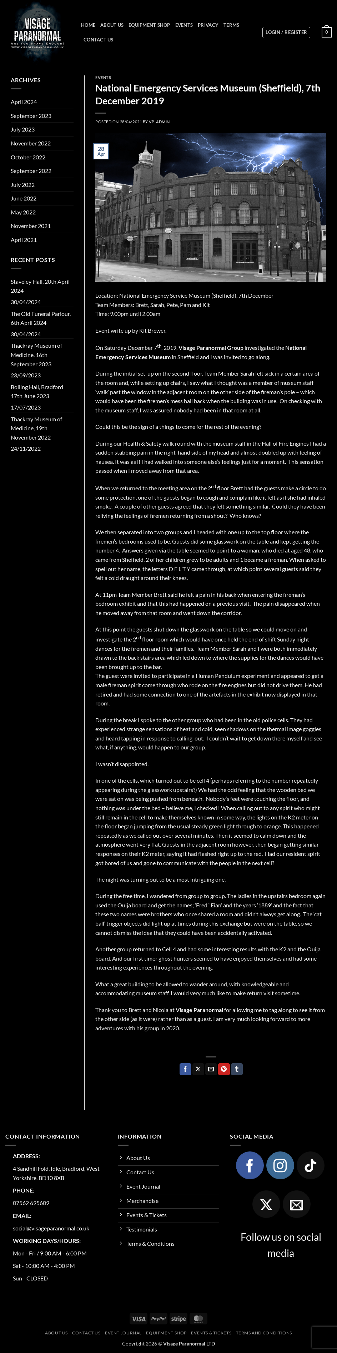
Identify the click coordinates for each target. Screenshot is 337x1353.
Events (184, 25)
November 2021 (31, 225)
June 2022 (23, 198)
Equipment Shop (149, 25)
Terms (231, 25)
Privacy (208, 25)
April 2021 (24, 239)
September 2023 (31, 115)
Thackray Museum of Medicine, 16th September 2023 (36, 354)
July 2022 (23, 184)
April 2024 (24, 101)
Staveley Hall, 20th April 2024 (40, 286)
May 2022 (23, 212)
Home (88, 25)
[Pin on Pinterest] (224, 1069)
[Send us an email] (297, 1204)
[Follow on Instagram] (280, 1165)
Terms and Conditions (264, 1332)
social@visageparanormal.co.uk (51, 1228)
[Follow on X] (266, 1204)
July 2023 (23, 129)
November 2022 (31, 143)
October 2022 (28, 157)
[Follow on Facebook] (250, 1165)
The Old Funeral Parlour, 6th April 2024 (41, 318)
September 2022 (31, 170)
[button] (286, 32)
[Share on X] (198, 1069)
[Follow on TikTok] (311, 1165)
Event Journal (123, 1332)
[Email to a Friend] (211, 1069)
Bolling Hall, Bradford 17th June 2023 (37, 391)
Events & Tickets (211, 1332)
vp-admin (159, 121)
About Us (112, 25)
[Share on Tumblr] (237, 1069)
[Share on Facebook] (185, 1069)
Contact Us (99, 40)
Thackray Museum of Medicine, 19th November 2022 (36, 428)
